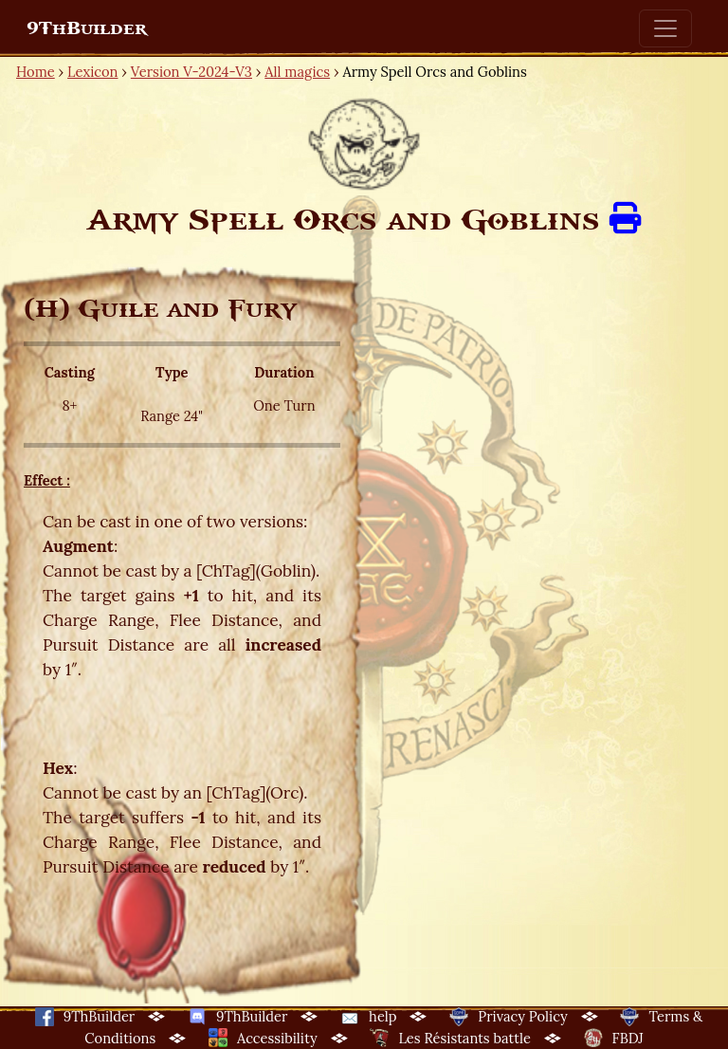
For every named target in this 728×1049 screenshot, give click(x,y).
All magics (297, 72)
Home (35, 72)
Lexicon (92, 72)
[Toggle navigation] (665, 28)
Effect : (47, 480)
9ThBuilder (87, 28)
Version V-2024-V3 (191, 72)
